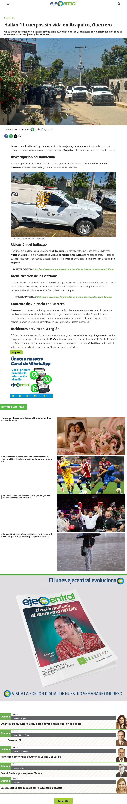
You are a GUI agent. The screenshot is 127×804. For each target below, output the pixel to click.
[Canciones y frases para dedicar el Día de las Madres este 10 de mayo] (92, 436)
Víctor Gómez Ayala (21, 735)
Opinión (15, 714)
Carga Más (63, 801)
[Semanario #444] (63, 637)
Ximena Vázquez (20, 718)
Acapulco (16, 352)
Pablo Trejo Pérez (21, 751)
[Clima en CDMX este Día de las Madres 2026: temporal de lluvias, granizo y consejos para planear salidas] (92, 552)
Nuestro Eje (9, 18)
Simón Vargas (19, 768)
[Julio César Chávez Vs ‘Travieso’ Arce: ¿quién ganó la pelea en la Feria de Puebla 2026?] (92, 513)
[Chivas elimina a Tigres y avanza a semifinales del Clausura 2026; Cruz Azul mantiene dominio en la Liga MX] (92, 475)
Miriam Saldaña (20, 782)
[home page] (63, 4)
